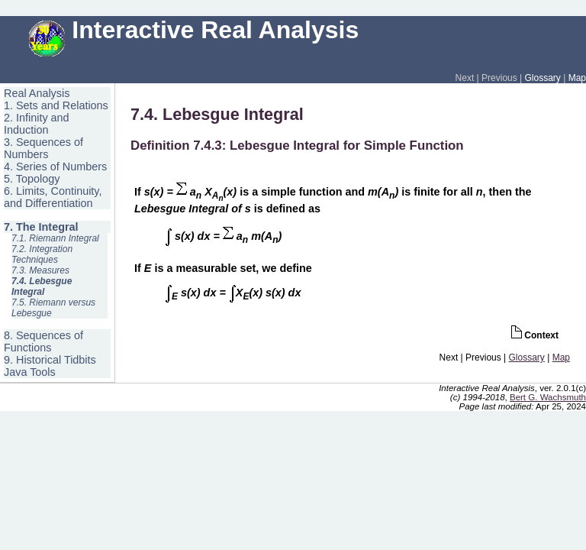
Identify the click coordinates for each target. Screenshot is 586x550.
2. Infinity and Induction (36, 124)
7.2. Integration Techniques (41, 254)
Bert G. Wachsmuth (548, 397)
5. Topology (32, 179)
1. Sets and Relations (56, 105)
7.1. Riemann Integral (55, 238)
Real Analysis (36, 93)
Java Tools (30, 372)
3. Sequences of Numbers (43, 148)
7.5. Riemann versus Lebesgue (53, 308)
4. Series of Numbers (55, 166)
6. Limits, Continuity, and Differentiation (53, 197)
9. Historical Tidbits (50, 360)
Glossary (543, 78)
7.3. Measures (40, 270)
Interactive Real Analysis (194, 30)
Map (577, 78)
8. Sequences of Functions (43, 341)
